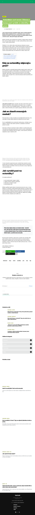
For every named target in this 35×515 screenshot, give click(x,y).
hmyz (10, 260)
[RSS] (19, 512)
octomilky (19, 260)
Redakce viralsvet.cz (17, 275)
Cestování (9, 316)
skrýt (12, 54)
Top (10, 451)
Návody (4, 16)
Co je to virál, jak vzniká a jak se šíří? (17, 500)
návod (14, 260)
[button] (2, 1)
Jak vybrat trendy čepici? (8, 453)
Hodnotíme (4, 418)
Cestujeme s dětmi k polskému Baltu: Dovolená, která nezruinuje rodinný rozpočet (18, 332)
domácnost (5, 260)
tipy (30, 260)
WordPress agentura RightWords (19, 502)
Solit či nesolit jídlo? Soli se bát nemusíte (12, 388)
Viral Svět (17, 495)
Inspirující (14, 316)
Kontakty (15, 507)
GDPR (15, 509)
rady (27, 260)
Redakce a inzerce (17, 506)
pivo (23, 260)
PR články (15, 504)
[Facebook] (16, 512)
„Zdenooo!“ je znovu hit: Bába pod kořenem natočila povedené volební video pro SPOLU (18, 325)
